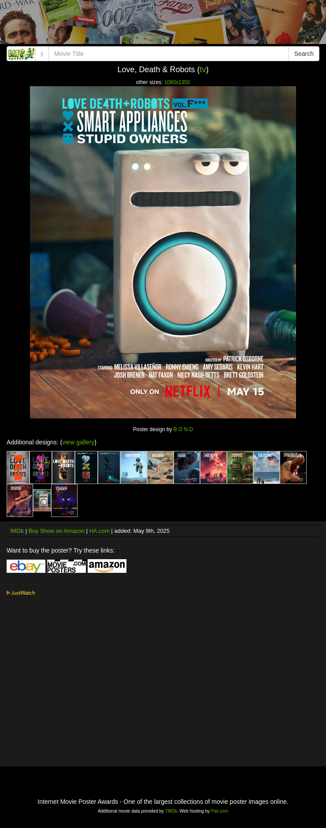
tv (203, 69)
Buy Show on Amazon (57, 531)
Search (304, 53)
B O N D (183, 429)
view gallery (78, 442)
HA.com (99, 531)
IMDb (17, 531)
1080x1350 (177, 82)
